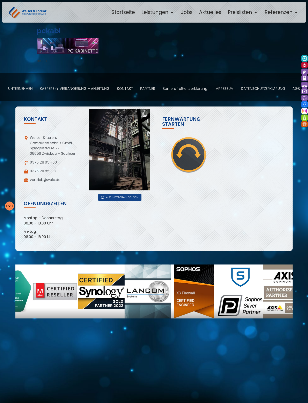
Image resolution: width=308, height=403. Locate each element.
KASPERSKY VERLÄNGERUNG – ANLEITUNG (75, 88)
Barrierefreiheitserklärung (185, 88)
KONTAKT (125, 88)
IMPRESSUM (224, 88)
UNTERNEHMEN (20, 88)
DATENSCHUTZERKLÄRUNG (263, 88)
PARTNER (147, 88)
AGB (296, 88)
